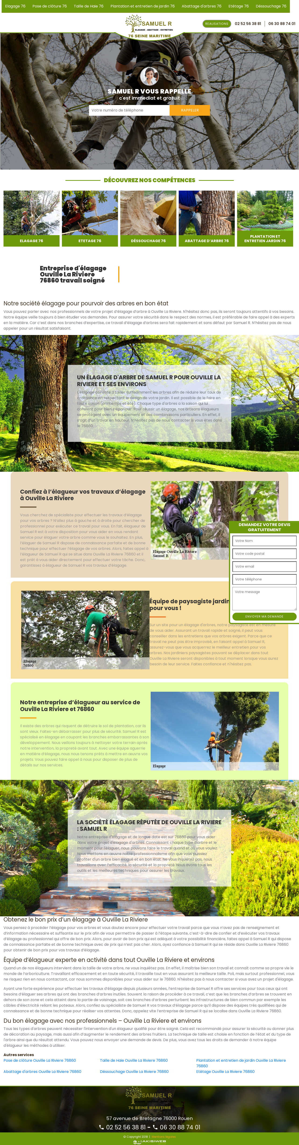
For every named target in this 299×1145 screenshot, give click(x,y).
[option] (31, 219)
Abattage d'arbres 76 (201, 6)
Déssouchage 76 (271, 6)
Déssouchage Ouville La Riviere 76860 (134, 1071)
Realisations (216, 23)
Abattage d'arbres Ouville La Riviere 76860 (42, 1071)
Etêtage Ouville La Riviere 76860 (225, 1071)
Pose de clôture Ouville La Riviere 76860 (40, 1060)
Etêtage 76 (238, 6)
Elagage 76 (15, 6)
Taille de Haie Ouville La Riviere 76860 (134, 1060)
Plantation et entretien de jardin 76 (142, 6)
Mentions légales (164, 1137)
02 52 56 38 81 (122, 1127)
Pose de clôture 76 (49, 6)
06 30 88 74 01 (176, 1127)
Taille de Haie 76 (88, 6)
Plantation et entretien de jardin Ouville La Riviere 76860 (241, 1063)
